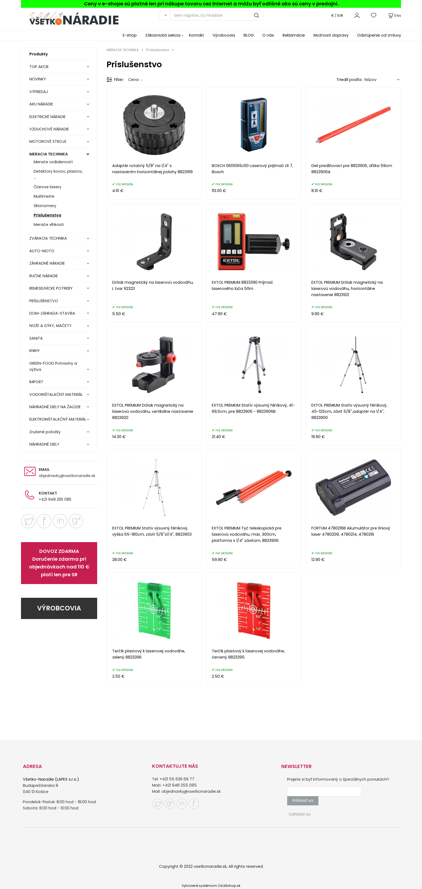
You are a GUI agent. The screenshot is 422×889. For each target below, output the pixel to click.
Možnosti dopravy (331, 35)
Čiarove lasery (47, 187)
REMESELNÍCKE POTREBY (51, 288)
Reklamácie (294, 35)
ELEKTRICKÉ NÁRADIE (47, 116)
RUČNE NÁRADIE (43, 276)
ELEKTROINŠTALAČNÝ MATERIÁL (57, 419)
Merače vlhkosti (49, 224)
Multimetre (44, 196)
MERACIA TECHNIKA (48, 154)
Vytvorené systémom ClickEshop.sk (211, 885)
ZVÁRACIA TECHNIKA (48, 238)
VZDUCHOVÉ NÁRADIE (49, 129)
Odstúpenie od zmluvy (379, 35)
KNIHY (34, 350)
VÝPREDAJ (38, 91)
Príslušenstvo (47, 215)
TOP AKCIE (39, 66)
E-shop (130, 35)
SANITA (36, 338)
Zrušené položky (45, 432)
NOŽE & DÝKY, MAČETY (50, 325)
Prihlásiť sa (303, 800)
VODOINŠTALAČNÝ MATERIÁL (56, 394)
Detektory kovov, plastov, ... (58, 174)
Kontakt (196, 35)
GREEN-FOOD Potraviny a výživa (53, 366)
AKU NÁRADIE (41, 104)
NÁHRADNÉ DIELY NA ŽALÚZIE (55, 407)
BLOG (249, 35)
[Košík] (394, 15)
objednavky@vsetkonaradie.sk (67, 475)
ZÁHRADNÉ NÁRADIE (47, 263)
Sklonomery (45, 205)
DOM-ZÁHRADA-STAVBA (52, 313)
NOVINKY (37, 79)
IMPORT (36, 382)
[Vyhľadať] (164, 15)
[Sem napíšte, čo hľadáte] (217, 15)
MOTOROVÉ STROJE (47, 141)
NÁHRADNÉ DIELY (44, 444)
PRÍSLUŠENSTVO (43, 301)
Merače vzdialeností (53, 162)
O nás (268, 35)
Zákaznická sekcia (162, 35)
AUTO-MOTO (41, 251)
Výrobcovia (224, 35)
